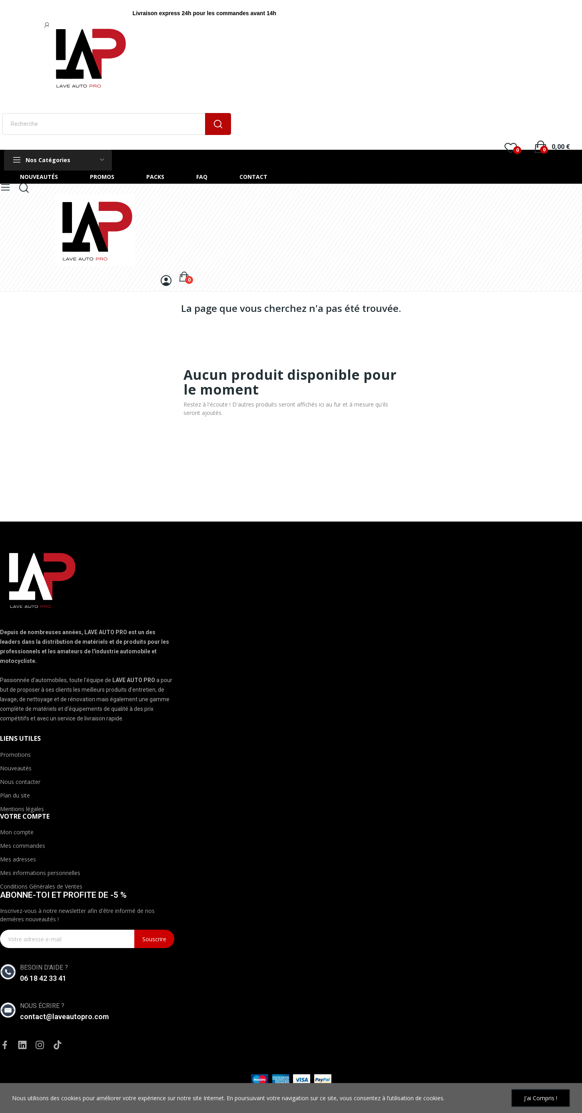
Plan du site (15, 795)
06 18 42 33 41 (43, 978)
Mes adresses (18, 859)
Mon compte (17, 832)
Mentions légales (22, 809)
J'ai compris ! (540, 1098)
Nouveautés (16, 768)
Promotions (15, 754)
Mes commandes (22, 845)
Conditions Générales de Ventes (41, 886)
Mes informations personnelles (40, 873)
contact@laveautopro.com (64, 1016)
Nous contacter (20, 782)
